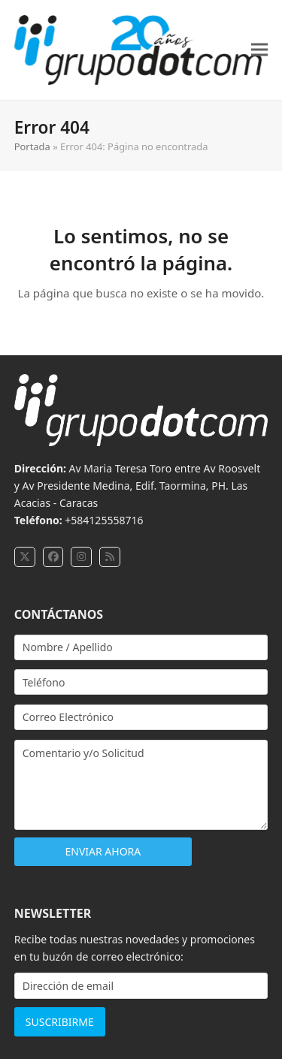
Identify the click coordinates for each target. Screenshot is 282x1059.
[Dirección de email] (141, 986)
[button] (259, 50)
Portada (32, 146)
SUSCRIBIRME (60, 1022)
